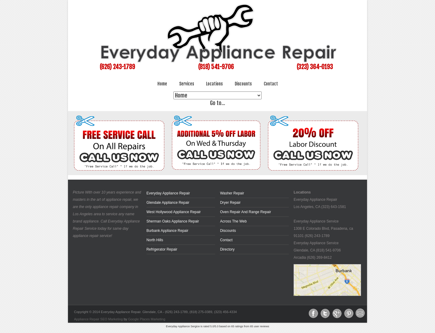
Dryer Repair (230, 202)
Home (162, 83)
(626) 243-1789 (117, 67)
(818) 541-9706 (216, 67)
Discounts (243, 83)
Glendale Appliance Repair (168, 202)
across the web (233, 221)
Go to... (217, 103)
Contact (271, 83)
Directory (227, 249)
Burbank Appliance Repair (167, 231)
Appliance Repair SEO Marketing (98, 319)
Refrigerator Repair (162, 249)
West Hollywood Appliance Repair (174, 212)
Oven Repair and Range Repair (245, 212)
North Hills (155, 240)
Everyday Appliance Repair (168, 193)
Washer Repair (232, 193)
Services (186, 83)
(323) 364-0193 (315, 67)
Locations (214, 83)
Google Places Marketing (146, 319)
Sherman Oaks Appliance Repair (173, 221)
